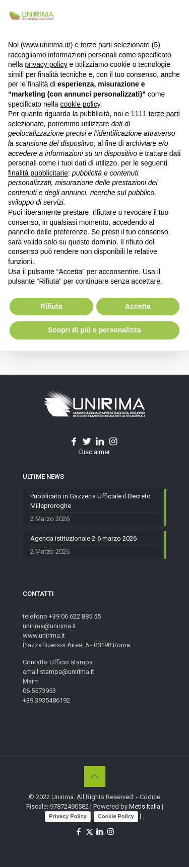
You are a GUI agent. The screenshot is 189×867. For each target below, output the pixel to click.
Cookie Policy (116, 816)
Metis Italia (144, 806)
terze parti (164, 114)
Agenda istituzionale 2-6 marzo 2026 (83, 538)
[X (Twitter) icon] (89, 831)
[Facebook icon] (79, 831)
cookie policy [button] (80, 104)
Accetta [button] (138, 306)
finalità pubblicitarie (38, 173)
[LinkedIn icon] (100, 831)
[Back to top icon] (94, 776)
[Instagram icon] (110, 831)
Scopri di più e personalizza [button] (94, 330)
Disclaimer (94, 452)
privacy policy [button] (46, 64)
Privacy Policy (68, 816)
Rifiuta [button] (51, 306)
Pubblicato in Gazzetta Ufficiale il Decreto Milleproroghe (90, 500)
